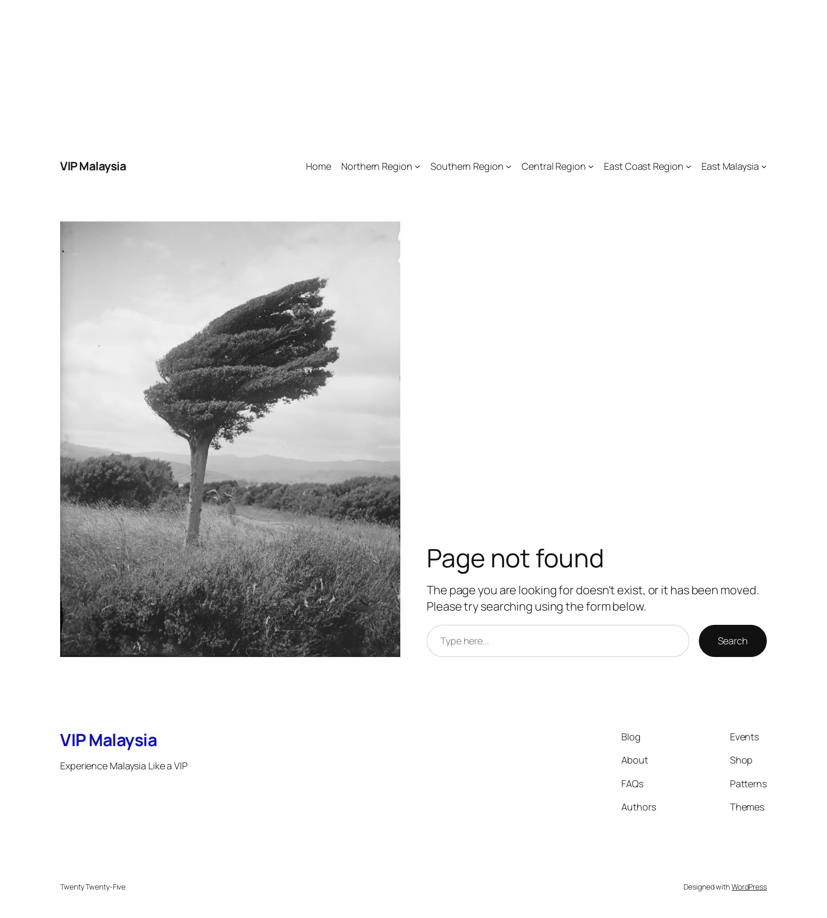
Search (733, 640)
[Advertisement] (316, 74)
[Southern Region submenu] (509, 166)
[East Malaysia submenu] (764, 166)
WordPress (749, 887)
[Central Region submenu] (591, 166)
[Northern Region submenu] (417, 166)
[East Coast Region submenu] (688, 166)
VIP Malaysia (93, 166)
